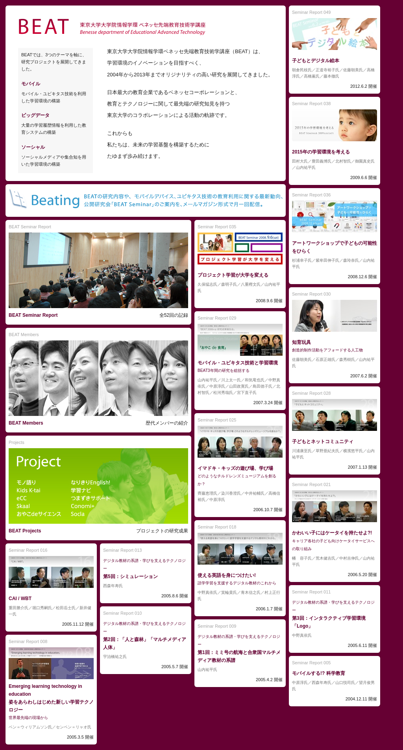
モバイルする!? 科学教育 (318, 673)
